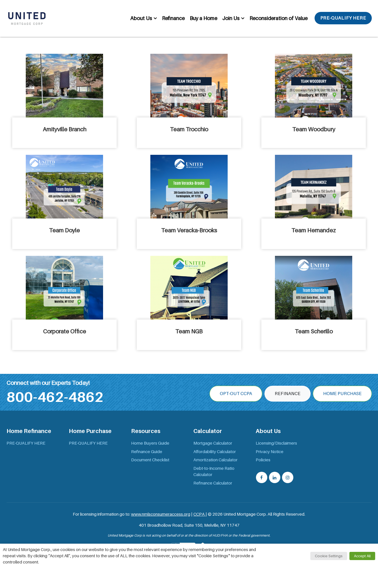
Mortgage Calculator (212, 443)
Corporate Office (64, 331)
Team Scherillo (314, 331)
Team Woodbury (313, 129)
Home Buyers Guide (150, 443)
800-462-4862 (55, 397)
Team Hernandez (313, 230)
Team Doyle (64, 230)
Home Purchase (342, 393)
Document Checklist (150, 460)
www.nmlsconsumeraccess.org (160, 514)
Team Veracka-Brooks (189, 230)
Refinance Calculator (212, 483)
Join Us (231, 18)
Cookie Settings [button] (329, 556)
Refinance (173, 18)
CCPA (199, 514)
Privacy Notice (269, 451)
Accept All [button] (362, 556)
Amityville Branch (64, 129)
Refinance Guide (146, 451)
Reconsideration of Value (278, 18)
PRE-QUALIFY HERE (343, 18)
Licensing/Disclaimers (276, 443)
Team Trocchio (189, 129)
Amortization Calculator (215, 460)
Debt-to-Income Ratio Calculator (213, 471)
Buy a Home (203, 18)
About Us (141, 18)
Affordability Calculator (214, 451)
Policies (263, 460)
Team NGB (189, 331)
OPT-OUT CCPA (236, 393)
